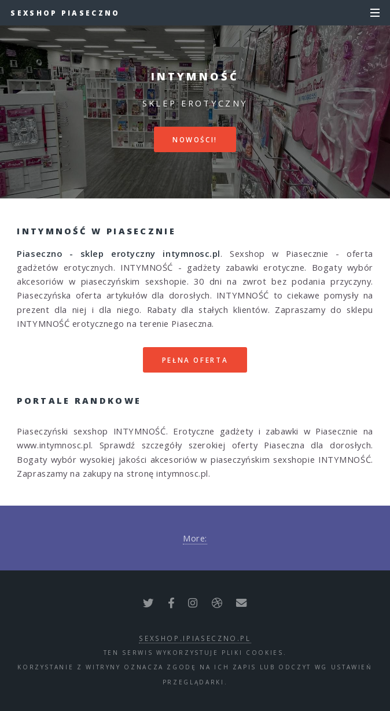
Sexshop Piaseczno (65, 12)
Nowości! (195, 139)
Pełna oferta (195, 359)
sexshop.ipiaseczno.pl (195, 638)
